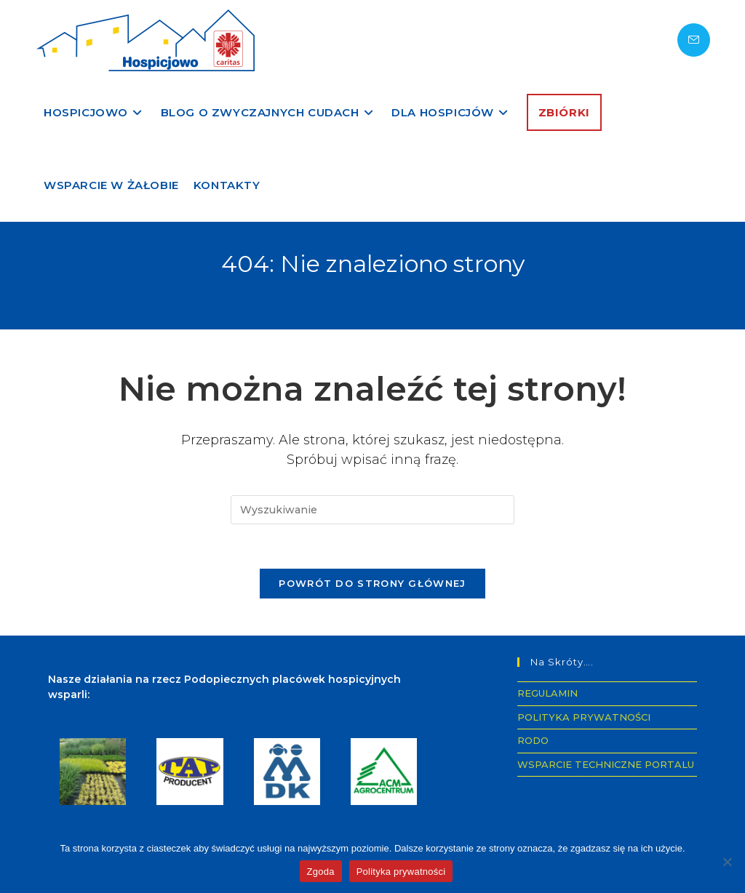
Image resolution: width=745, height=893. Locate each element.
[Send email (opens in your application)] (693, 40)
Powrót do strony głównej (372, 583)
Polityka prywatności (401, 871)
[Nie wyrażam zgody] (727, 861)
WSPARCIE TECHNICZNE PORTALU (605, 764)
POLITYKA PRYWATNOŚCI (583, 717)
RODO (533, 740)
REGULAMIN (547, 693)
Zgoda (321, 871)
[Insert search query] (372, 509)
